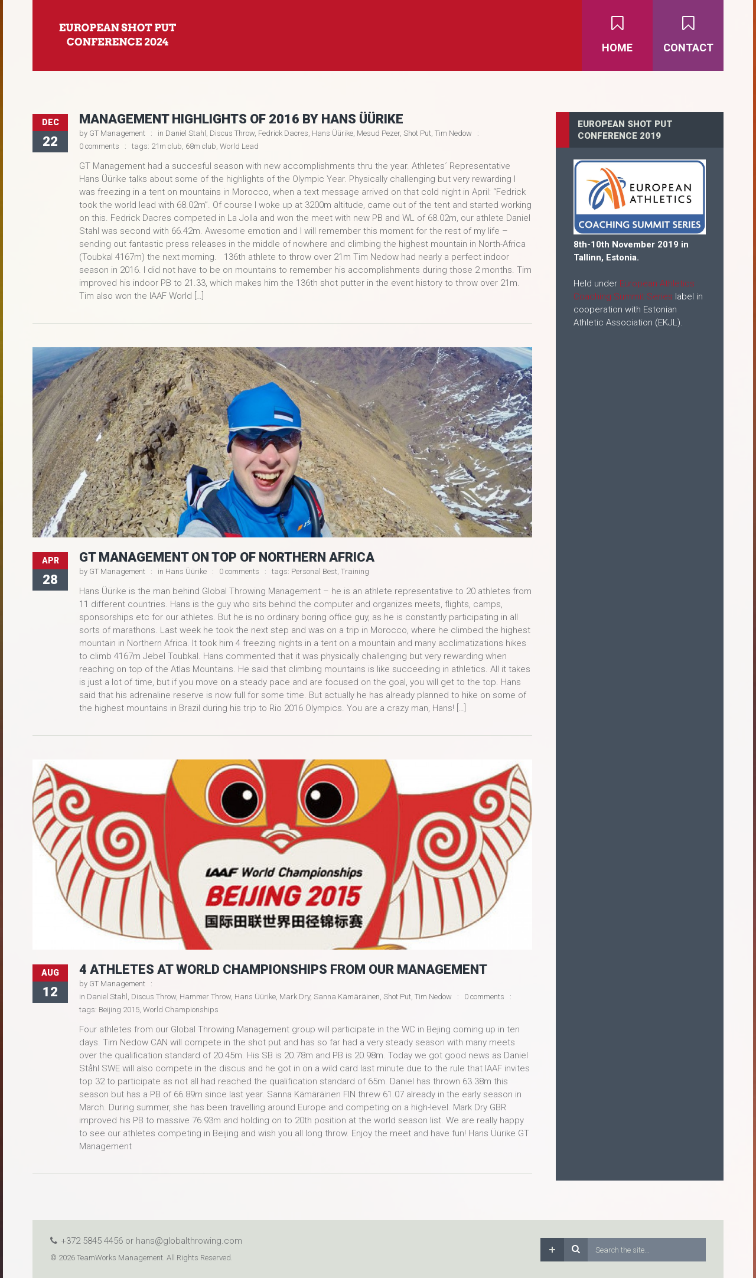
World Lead (239, 146)
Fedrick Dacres (283, 133)
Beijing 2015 (119, 1009)
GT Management (117, 133)
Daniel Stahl (185, 133)
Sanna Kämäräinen (347, 996)
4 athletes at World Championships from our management (283, 969)
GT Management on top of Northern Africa (226, 557)
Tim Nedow (453, 133)
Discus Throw (232, 133)
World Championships (181, 1009)
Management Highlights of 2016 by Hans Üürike (241, 119)
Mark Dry (294, 996)
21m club (166, 146)
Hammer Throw (205, 996)
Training (355, 571)
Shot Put (417, 133)
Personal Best (314, 571)
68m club (200, 146)
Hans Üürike (332, 133)
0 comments (99, 146)
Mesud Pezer (378, 133)
